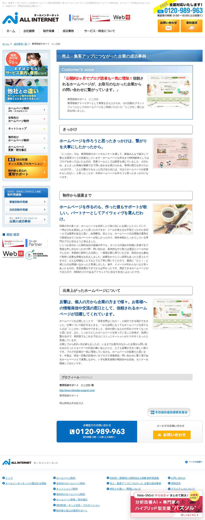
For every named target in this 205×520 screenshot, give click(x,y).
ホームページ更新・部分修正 (17, 148)
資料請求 (176, 483)
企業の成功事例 (23, 220)
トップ (9, 478)
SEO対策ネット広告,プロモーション (25, 161)
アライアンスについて (183, 488)
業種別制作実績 (18, 202)
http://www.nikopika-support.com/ (77, 390)
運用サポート (18, 172)
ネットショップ (17, 129)
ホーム (6, 44)
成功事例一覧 (21, 44)
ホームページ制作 (18, 109)
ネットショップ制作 (67, 488)
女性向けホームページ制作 (18, 119)
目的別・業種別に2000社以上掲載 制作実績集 (134, 478)
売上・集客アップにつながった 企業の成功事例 (135, 483)
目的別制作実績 (18, 210)
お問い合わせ (178, 478)
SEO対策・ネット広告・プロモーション (78, 505)
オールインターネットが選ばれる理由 (25, 483)
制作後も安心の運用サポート (71, 510)
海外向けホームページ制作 (18, 139)
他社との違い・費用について (125, 488)
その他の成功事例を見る (169, 412)
